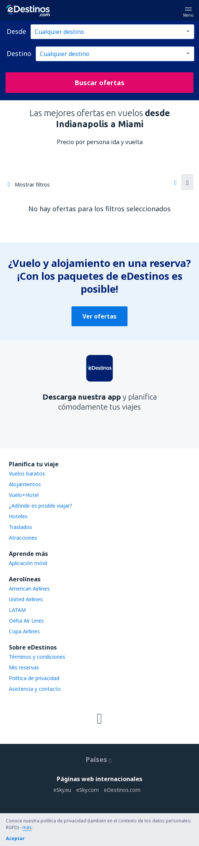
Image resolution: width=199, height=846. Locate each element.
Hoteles (18, 516)
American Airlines (29, 588)
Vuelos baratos (27, 473)
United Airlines (26, 599)
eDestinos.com (122, 789)
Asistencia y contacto (35, 688)
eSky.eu (62, 789)
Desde (16, 31)
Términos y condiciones (37, 656)
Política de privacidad (34, 678)
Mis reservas (24, 667)
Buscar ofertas (99, 82)
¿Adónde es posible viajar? (40, 505)
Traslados (20, 526)
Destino (19, 53)
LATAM (17, 609)
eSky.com (87, 789)
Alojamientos (25, 484)
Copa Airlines (24, 631)
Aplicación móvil (28, 563)
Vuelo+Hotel (24, 494)
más (27, 827)
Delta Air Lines (26, 620)
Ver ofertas (99, 316)
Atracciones (23, 537)
